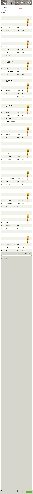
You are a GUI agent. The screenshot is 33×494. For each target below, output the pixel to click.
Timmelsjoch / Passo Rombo (10, 58)
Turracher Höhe (8, 159)
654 (1, 184)
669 (1, 231)
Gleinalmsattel (8, 184)
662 (1, 209)
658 (1, 197)
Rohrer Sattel (8, 225)
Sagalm (7, 74)
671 (1, 238)
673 (1, 244)
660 (1, 203)
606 (1, 33)
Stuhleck (7, 241)
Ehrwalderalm (8, 49)
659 (1, 200)
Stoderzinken (8, 134)
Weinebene (7, 209)
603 (1, 24)
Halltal (7, 68)
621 (1, 80)
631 (1, 112)
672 (1, 241)
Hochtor (7, 93)
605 (1, 30)
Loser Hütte (7, 131)
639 (1, 137)
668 (1, 228)
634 (1, 121)
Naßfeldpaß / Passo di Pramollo (10, 153)
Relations (4, 10)
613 (1, 55)
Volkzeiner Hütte (8, 99)
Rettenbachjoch (8, 55)
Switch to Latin (3, 257)
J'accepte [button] (28, 491)
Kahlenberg (7, 228)
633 (1, 118)
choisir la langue (5, 7)
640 (1, 140)
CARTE (26, 253)
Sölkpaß (7, 181)
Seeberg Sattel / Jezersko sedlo (10, 206)
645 (1, 156)
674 (1, 247)
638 (1, 134)
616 (1, 65)
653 (1, 181)
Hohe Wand (8, 231)
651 (1, 175)
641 (1, 143)
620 (1, 77)
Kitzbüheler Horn (8, 77)
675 (1, 250)
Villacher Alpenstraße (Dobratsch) (11, 165)
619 (1, 74)
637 (1, 131)
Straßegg (7, 247)
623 (1, 87)
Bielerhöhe (7, 36)
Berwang (7, 30)
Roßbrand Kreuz (8, 137)
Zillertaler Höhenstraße (9, 71)
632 (1, 115)
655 (1, 187)
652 (1, 178)
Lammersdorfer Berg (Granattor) (11, 187)
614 (1, 58)
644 (1, 153)
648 (1, 165)
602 (1, 21)
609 (1, 43)
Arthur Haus (8, 115)
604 (1, 27)
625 (1, 93)
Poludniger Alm (8, 156)
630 (1, 109)
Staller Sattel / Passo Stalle (10, 87)
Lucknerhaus (8, 96)
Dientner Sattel (8, 109)
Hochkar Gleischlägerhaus (10, 178)
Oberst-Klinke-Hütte (9, 175)
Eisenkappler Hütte (9, 203)
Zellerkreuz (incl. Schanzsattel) (10, 244)
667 (1, 225)
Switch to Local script (4, 258)
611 (1, 49)
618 (1, 71)
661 (1, 206)
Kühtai (7, 46)
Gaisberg (7, 112)
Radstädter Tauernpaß (9, 143)
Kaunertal (7, 52)
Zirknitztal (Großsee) (9, 118)
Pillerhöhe (7, 43)
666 (1, 222)
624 (1, 90)
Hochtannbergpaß (8, 27)
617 (1, 68)
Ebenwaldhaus (8, 250)
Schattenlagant (8, 24)
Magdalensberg (8, 197)
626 (1, 96)
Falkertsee (7, 162)
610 (1, 46)
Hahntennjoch (8, 33)
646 (1, 159)
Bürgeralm (7, 222)
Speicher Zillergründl (9, 65)
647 (1, 162)
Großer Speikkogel (8, 200)
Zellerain (7, 219)
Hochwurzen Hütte (9, 140)
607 (1, 36)
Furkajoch (7, 21)
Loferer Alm (8, 90)
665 (1, 219)
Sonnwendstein (8, 238)
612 (1, 52)
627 (1, 99)
